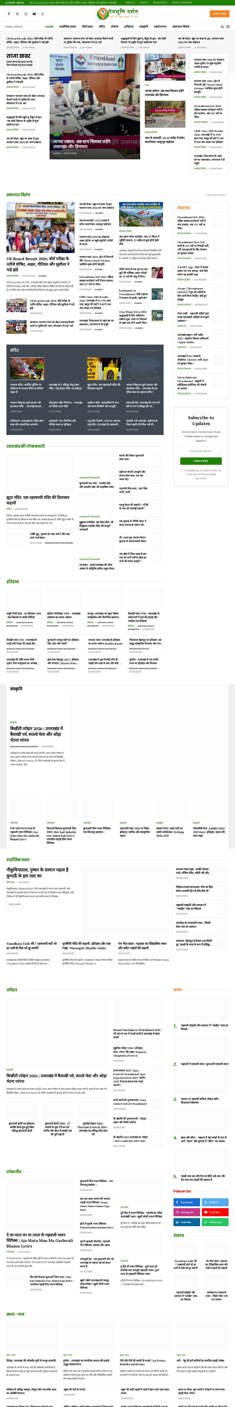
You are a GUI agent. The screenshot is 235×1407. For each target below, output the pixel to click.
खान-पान (10, 1316)
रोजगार (183, 208)
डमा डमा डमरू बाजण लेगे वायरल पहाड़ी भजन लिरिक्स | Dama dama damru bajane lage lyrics (95, 1165)
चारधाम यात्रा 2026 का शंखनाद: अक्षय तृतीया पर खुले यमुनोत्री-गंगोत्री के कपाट (209, 63)
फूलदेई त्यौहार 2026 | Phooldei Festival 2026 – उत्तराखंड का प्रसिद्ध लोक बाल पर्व (93, 1090)
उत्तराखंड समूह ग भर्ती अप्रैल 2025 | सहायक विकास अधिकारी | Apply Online (192, 338)
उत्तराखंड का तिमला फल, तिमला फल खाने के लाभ (29, 1368)
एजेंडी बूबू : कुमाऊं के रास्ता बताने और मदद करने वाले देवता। (50, 535)
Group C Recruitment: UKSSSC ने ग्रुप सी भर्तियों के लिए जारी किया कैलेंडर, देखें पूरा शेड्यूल (192, 294)
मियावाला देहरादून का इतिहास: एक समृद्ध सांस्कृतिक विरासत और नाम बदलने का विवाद (145, 641)
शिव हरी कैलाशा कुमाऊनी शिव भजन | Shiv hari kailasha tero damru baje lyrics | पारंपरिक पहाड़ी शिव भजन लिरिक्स (61, 811)
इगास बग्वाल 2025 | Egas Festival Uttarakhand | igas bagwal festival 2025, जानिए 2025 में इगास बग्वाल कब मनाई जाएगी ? (129, 1039)
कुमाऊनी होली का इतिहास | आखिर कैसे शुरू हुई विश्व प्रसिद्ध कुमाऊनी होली (22, 1088)
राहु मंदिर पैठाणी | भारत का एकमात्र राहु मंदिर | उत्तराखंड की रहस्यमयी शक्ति (103, 422)
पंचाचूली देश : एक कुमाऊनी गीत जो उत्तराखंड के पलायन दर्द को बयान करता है (96, 1223)
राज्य (57, 133)
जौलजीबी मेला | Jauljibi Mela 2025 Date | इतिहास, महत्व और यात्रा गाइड (209, 807)
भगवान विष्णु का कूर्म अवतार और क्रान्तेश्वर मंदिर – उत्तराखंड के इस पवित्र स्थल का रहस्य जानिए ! (142, 388)
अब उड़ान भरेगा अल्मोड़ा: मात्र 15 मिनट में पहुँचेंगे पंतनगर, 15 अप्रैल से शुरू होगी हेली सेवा (139, 240)
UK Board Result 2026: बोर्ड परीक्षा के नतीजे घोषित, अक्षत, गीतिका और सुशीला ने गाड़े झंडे (73, 2)
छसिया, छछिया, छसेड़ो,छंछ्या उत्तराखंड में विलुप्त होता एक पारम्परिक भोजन (88, 1370)
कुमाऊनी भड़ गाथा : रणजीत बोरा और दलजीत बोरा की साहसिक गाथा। (96, 485)
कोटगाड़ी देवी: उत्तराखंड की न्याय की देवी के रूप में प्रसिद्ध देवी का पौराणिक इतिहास (143, 404)
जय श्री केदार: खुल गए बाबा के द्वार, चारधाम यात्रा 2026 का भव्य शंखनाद (201, 40)
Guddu (57, 153)
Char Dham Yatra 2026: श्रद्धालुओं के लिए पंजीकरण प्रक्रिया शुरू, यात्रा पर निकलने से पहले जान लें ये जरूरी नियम (133, 317)
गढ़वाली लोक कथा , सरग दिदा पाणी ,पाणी (133, 490)
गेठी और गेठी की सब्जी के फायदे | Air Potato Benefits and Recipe (142, 1323)
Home (49, 26)
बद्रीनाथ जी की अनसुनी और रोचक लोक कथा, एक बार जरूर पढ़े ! (132, 475)
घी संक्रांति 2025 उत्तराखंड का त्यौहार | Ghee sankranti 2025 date (130, 1100)
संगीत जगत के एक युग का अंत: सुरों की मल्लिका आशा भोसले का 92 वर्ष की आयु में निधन (133, 272)
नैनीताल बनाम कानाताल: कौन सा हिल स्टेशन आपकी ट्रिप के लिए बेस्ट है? (194, 864)
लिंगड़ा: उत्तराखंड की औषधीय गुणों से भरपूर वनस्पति (31, 1322)
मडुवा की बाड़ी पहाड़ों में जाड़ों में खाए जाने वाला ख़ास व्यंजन (145, 1352)
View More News (216, 195)
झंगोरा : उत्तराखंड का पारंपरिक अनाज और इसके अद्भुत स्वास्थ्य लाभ (86, 1323)
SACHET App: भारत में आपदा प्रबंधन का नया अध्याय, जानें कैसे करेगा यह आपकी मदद (192, 270)
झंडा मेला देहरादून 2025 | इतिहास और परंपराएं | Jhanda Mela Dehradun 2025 (63, 661)
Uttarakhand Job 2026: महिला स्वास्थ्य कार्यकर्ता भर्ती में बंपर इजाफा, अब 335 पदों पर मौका (208, 111)
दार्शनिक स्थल (67, 26)
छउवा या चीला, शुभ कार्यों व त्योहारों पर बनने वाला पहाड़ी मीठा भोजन (201, 1352)
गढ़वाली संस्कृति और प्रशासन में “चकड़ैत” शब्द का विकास (191, 882)
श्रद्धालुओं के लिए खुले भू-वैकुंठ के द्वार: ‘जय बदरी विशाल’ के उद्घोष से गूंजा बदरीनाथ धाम (143, 40)
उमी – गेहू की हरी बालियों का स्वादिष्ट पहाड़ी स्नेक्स (200, 1322)
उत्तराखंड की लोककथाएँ (89, 477)
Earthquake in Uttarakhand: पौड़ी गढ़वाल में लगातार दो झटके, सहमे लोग (133, 294)
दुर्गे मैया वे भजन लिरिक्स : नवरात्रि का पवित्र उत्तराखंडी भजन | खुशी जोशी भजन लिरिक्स (141, 1176)
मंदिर (102, 26)
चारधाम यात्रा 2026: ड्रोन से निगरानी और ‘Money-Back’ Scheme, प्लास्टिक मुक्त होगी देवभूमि (208, 86)
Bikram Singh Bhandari (59, 542)
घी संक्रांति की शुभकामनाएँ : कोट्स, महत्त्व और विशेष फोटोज (129, 1081)
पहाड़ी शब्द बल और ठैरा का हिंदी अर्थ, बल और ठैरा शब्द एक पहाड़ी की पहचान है (203, 1139)
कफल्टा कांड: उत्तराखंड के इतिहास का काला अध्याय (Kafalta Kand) (105, 641)
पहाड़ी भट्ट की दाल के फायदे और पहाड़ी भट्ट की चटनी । (203, 1368)
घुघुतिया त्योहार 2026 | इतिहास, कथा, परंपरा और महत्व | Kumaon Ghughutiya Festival (129, 1013)
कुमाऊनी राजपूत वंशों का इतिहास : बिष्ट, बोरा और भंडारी (63, 641)
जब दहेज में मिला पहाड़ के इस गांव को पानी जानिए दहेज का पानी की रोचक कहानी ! (132, 557)
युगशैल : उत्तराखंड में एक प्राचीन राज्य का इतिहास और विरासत (144, 661)
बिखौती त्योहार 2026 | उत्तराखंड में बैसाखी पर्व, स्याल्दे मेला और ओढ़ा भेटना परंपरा (36, 722)
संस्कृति (143, 26)
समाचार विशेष (180, 26)
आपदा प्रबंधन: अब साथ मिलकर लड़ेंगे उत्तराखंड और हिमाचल (83, 143)
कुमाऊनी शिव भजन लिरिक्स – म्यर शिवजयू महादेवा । (97, 806)
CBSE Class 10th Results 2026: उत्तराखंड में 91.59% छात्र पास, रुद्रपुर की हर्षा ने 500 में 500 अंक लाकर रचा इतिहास (208, 136)
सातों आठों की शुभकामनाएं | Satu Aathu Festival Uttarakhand (130, 1063)
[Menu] (227, 27)
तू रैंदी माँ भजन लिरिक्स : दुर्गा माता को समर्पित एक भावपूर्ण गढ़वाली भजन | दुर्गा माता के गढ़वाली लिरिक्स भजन (139, 1231)
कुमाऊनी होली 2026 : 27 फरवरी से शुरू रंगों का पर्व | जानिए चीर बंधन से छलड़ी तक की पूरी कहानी (57, 1090)
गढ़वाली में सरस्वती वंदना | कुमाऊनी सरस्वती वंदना (204, 1025)
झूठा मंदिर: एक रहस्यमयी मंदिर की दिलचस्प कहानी (103, 386)
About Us (130, 2)
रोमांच (114, 26)
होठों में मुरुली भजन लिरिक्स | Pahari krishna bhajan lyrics (96, 1186)
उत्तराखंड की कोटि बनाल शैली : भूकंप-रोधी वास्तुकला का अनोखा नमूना (21, 661)
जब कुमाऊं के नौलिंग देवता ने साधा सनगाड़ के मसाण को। (132, 523)
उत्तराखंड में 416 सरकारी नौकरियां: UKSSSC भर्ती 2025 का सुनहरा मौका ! (192, 359)
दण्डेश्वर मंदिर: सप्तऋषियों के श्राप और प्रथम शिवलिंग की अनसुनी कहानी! (103, 404)
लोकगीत (14, 798)
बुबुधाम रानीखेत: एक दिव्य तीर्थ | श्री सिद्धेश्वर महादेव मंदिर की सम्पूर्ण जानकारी (96, 525)
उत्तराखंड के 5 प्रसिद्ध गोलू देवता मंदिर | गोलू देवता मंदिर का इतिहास (65, 386)
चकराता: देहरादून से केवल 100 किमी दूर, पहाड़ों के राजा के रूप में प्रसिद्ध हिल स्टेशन (194, 918)
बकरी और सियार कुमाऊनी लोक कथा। (131, 457)
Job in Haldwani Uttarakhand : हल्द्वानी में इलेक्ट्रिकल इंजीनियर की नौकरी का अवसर (191, 383)
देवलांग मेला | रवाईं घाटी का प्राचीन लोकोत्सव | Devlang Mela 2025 (170, 807)
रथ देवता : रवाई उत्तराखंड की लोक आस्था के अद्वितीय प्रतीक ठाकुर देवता (96, 566)
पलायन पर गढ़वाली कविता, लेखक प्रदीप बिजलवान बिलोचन (200, 1062)
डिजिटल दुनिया (183, 279)
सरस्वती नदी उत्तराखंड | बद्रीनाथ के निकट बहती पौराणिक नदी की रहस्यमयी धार (142, 422)
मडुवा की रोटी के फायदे (74, 1351)
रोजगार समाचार (201, 122)
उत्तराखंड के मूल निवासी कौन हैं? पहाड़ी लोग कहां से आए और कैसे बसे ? (105, 661)
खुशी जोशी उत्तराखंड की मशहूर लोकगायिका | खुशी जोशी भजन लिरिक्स (94, 1245)
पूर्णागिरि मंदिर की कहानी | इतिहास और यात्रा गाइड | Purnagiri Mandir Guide (86, 904)
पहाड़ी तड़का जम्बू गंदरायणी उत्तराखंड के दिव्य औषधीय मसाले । (89, 1387)
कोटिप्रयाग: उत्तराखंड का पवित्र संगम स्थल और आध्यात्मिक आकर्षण (27, 422)
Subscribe (219, 13)
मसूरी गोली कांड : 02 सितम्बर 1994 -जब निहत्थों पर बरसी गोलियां (23, 615)
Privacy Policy (160, 2)
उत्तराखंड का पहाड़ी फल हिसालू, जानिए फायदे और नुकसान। (29, 1387)
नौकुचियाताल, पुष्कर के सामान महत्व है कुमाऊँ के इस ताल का (39, 849)
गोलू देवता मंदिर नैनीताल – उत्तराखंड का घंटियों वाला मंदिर (65, 404)
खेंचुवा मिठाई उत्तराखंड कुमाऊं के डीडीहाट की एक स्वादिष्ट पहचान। (201, 1387)
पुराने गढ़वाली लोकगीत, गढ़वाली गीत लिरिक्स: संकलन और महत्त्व (95, 1204)
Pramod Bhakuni (139, 648)
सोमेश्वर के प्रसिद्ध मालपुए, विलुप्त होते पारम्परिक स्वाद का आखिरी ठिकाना (31, 1352)
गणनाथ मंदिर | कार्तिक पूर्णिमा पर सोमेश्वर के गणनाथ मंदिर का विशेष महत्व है (26, 388)
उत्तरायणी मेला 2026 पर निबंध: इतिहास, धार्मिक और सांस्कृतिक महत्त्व (135, 807)
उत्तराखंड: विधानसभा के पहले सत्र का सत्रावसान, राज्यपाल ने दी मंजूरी (209, 159)
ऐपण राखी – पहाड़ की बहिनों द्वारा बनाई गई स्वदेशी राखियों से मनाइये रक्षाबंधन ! (193, 317)
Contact (144, 2)
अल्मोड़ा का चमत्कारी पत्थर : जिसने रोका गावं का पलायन (193, 900)
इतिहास (128, 26)
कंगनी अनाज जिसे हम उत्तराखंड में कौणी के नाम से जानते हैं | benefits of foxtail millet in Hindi (145, 1370)
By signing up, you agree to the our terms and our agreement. (201, 474)
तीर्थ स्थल (87, 26)
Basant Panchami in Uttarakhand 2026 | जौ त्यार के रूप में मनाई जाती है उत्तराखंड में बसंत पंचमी (137, 995)
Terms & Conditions (182, 2)
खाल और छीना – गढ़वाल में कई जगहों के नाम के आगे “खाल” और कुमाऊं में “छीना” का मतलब (204, 1100)
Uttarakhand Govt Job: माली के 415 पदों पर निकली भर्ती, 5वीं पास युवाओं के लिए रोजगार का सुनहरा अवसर (193, 247)
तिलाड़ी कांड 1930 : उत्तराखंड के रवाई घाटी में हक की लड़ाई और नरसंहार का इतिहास (143, 617)
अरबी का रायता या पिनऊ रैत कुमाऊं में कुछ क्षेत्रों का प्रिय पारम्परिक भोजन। (145, 1387)
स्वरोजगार (160, 26)
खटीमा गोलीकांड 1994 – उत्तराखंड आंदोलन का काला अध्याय (63, 615)
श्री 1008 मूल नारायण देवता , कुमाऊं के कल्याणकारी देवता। (132, 539)
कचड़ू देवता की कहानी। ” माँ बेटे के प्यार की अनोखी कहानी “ (133, 506)
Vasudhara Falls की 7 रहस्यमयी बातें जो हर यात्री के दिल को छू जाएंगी (31, 904)
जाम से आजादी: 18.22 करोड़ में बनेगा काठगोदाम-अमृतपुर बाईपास (165, 140)
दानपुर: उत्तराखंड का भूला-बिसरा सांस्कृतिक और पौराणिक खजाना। (103, 615)
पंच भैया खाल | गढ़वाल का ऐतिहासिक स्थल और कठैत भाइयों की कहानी (142, 904)
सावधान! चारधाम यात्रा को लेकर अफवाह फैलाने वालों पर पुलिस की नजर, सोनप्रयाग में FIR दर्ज (88, 40)
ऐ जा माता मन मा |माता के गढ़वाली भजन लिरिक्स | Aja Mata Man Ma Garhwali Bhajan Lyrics (24, 809)
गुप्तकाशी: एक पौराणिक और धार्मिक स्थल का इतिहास (62, 422)
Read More (150, 350)
